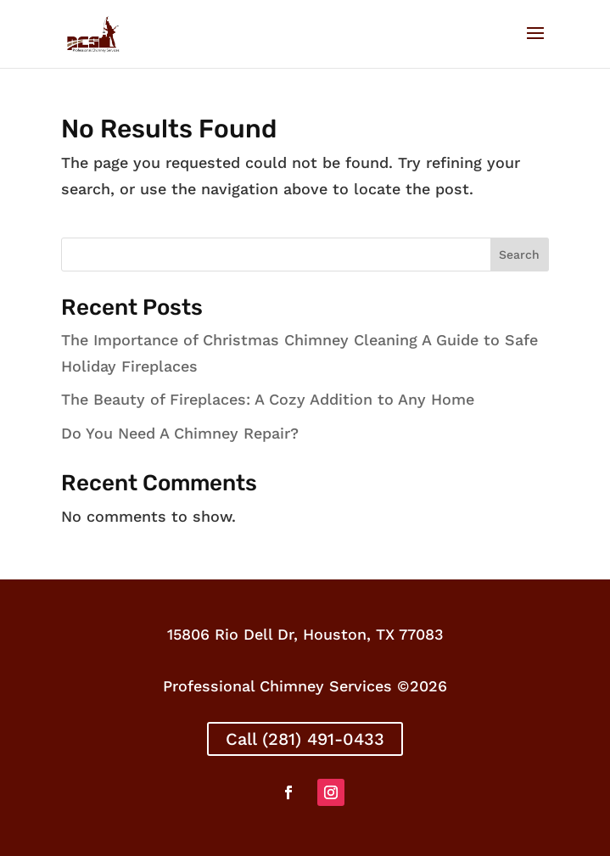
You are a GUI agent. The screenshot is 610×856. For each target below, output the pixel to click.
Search (519, 254)
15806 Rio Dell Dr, (235, 634)
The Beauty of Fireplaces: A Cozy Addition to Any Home (267, 399)
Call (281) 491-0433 (305, 739)
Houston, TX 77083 (373, 634)
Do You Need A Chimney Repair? (180, 433)
